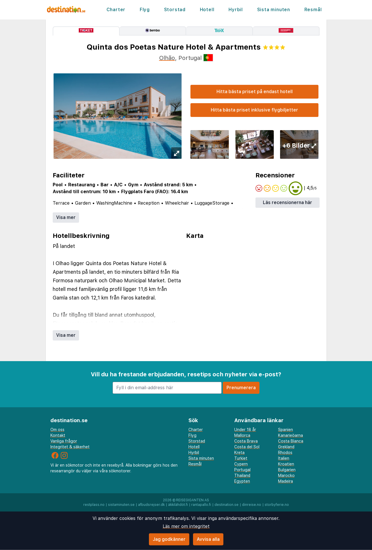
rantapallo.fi (201, 505)
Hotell (207, 9)
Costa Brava (246, 441)
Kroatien (286, 464)
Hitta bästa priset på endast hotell (254, 91)
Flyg (145, 9)
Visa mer (66, 217)
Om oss (57, 429)
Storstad (175, 9)
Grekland (286, 447)
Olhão (167, 57)
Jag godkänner (169, 539)
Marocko (286, 475)
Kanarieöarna (290, 435)
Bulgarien (287, 469)
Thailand (242, 475)
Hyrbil (236, 9)
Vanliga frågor (63, 441)
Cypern (241, 464)
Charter (116, 9)
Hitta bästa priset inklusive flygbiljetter (254, 110)
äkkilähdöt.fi (178, 505)
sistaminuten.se (121, 505)
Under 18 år (245, 429)
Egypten (242, 481)
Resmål (313, 9)
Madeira (285, 481)
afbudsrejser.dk (151, 505)
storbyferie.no (277, 505)
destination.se (226, 505)
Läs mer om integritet (186, 526)
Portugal (242, 469)
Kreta (239, 452)
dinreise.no (251, 505)
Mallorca (242, 435)
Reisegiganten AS (192, 500)
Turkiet (240, 458)
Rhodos (285, 452)
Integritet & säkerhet (70, 447)
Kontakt (57, 435)
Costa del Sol (246, 447)
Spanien (285, 429)
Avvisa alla (208, 539)
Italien (283, 458)
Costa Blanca (290, 441)
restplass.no (94, 505)
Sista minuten (273, 9)
